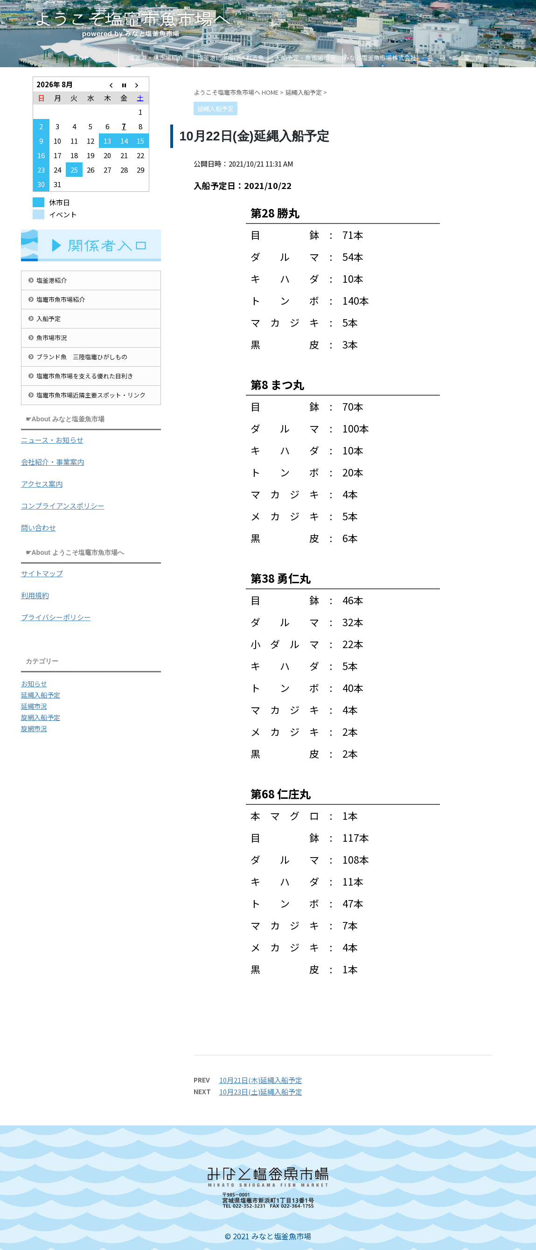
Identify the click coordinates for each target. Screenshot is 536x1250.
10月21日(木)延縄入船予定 (260, 1080)
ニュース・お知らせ (52, 440)
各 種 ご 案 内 (454, 57)
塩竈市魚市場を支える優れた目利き (84, 375)
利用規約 (35, 595)
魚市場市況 (51, 337)
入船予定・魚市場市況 (305, 57)
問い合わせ (38, 527)
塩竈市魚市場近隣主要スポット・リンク (91, 395)
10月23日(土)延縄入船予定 (260, 1091)
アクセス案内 (42, 484)
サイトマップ (42, 573)
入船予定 (48, 318)
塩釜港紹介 (51, 280)
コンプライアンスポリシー (62, 505)
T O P (81, 57)
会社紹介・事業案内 (52, 462)
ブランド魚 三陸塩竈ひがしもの (81, 356)
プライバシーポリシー (56, 617)
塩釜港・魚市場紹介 (156, 57)
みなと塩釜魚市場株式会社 (379, 57)
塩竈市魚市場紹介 (60, 299)
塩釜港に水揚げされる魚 (230, 57)
